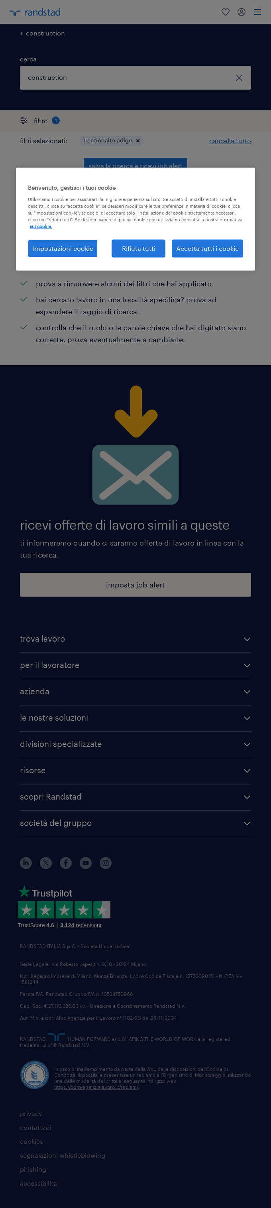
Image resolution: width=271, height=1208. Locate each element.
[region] (135, 219)
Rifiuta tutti (138, 248)
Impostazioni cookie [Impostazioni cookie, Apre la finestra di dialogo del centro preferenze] (62, 248)
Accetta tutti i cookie (207, 248)
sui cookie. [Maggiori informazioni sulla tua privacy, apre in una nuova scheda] (41, 226)
